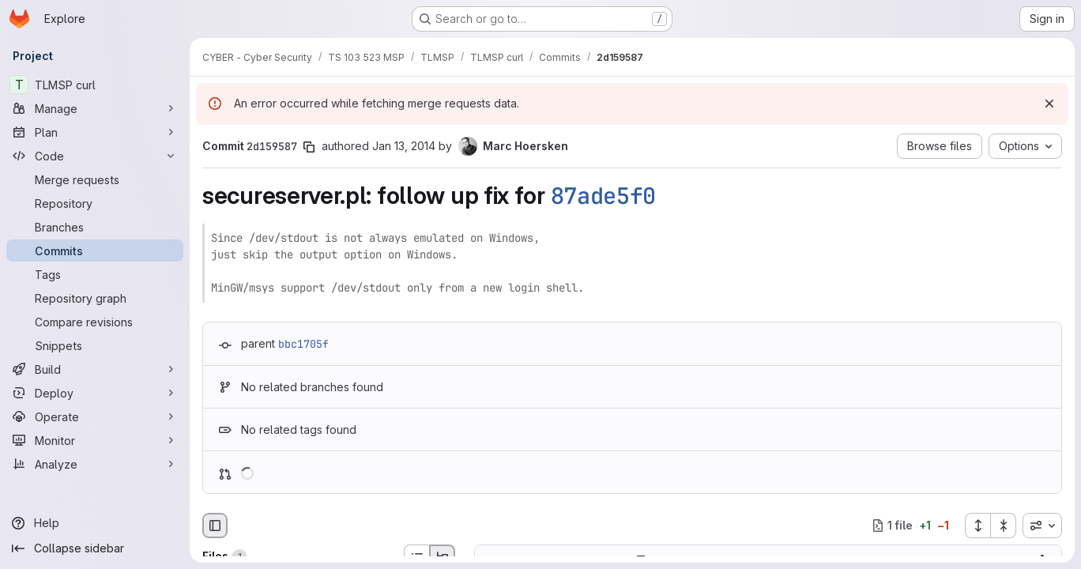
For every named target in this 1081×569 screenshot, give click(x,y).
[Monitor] (94, 440)
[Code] (94, 156)
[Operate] (94, 416)
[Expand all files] (977, 525)
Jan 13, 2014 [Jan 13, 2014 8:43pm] (403, 146)
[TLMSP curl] (94, 84)
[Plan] (94, 132)
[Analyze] (94, 464)
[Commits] (94, 250)
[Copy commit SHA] (308, 147)
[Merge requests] (94, 179)
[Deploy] (94, 393)
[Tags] (94, 274)
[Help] (94, 523)
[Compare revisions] (94, 322)
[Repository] (94, 203)
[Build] (94, 369)
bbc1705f (303, 344)
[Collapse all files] (1003, 525)
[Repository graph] (94, 298)
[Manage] (94, 108)
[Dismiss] (1049, 103)
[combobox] (1042, 525)
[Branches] (94, 227)
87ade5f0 (604, 196)
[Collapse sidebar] (94, 548)
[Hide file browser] (215, 525)
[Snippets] (94, 345)
